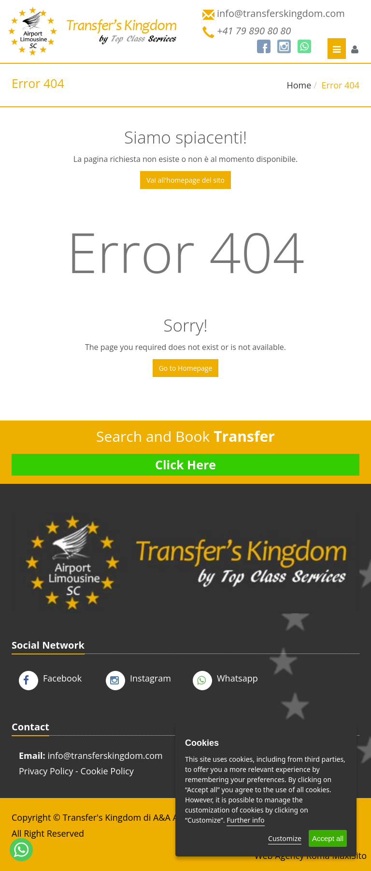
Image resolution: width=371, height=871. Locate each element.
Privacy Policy (46, 771)
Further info (245, 820)
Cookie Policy (107, 771)
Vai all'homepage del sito (185, 180)
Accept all (327, 838)
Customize (284, 838)
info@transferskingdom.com (104, 755)
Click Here (185, 464)
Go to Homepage (186, 368)
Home (298, 85)
